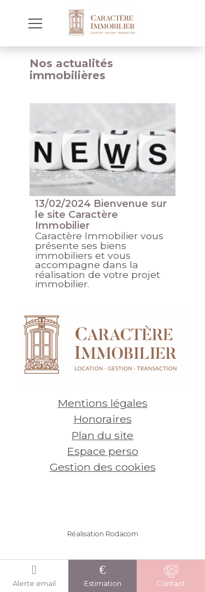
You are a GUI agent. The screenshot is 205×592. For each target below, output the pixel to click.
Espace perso (102, 451)
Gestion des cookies (103, 466)
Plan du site (102, 435)
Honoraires (103, 418)
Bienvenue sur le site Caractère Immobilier (101, 215)
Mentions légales (103, 403)
